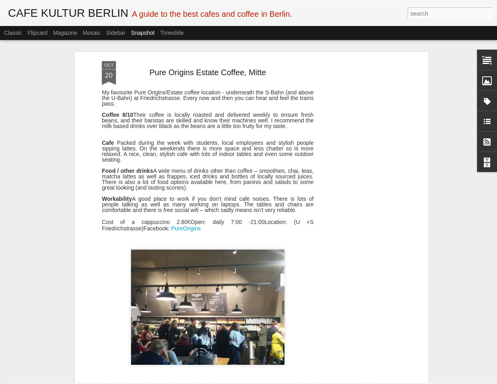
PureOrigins (186, 165)
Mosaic (91, 33)
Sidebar (115, 33)
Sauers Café (246, 360)
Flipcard (38, 33)
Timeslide (172, 33)
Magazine (65, 33)
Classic (13, 33)
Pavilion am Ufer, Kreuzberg (349, 360)
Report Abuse (297, 379)
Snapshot (143, 33)
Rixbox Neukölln (437, 355)
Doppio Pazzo (49, 356)
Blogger (273, 379)
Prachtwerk (146, 355)
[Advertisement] (358, 124)
